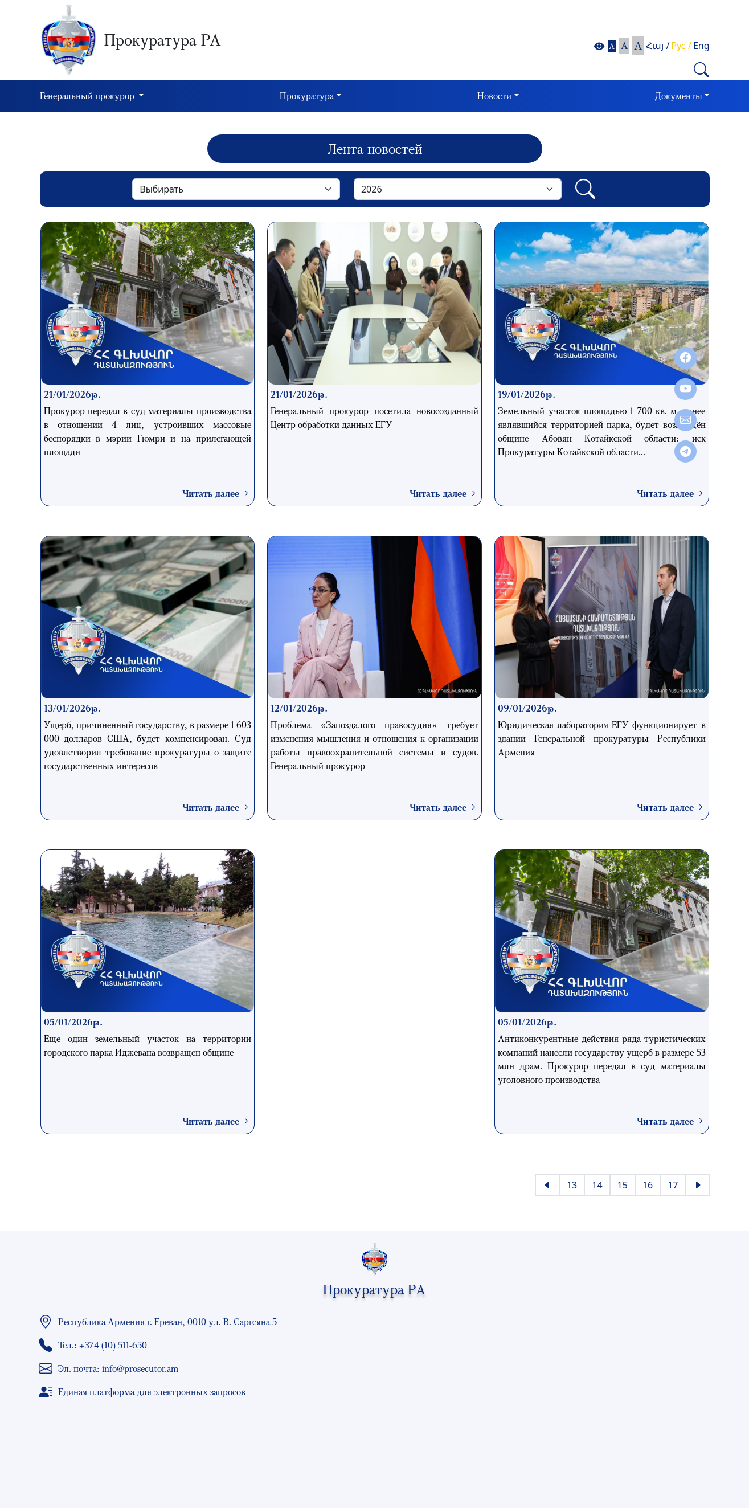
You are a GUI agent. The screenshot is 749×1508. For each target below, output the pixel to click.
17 (673, 1185)
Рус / (681, 45)
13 (572, 1185)
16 (647, 1185)
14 (597, 1185)
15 (622, 1185)
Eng (701, 45)
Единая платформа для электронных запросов (151, 1392)
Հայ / (657, 45)
